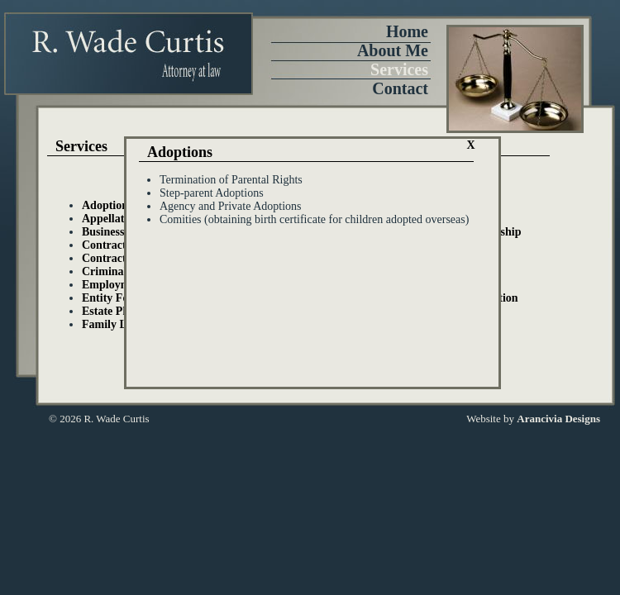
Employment (113, 284)
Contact (400, 88)
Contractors (111, 258)
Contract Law (116, 245)
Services (399, 69)
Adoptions (107, 205)
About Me (392, 50)
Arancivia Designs (558, 418)
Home (407, 31)
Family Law (111, 324)
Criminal (104, 271)
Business (103, 232)
